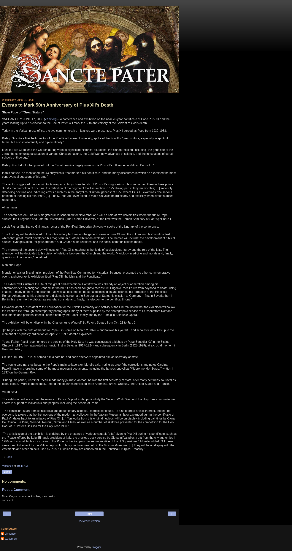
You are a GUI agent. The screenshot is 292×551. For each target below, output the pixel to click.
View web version (89, 521)
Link (9, 456)
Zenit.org (50, 119)
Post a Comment (16, 490)
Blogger (96, 547)
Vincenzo (10, 533)
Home (89, 514)
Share (7, 472)
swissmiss (11, 538)
